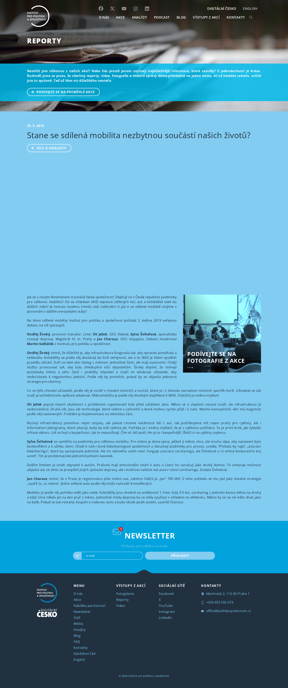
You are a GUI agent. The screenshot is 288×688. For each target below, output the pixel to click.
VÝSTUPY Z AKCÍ (130, 585)
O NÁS (104, 17)
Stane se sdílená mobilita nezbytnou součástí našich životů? (138, 135)
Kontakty (81, 647)
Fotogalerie (125, 593)
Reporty (44, 40)
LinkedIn (165, 617)
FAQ (77, 641)
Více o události (46, 147)
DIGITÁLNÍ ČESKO (221, 8)
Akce (77, 599)
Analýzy (139, 17)
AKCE (120, 17)
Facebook (166, 593)
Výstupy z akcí (206, 17)
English (250, 8)
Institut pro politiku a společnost (148, 676)
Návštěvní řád (84, 653)
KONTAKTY (236, 17)
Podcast (162, 17)
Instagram (167, 611)
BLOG (181, 17)
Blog (77, 635)
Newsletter (82, 611)
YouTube (166, 605)
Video (120, 605)
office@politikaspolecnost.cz (226, 611)
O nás (78, 593)
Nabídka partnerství (89, 605)
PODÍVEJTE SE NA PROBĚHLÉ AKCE (61, 91)
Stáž (77, 617)
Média (78, 623)
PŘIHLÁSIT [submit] (180, 555)
